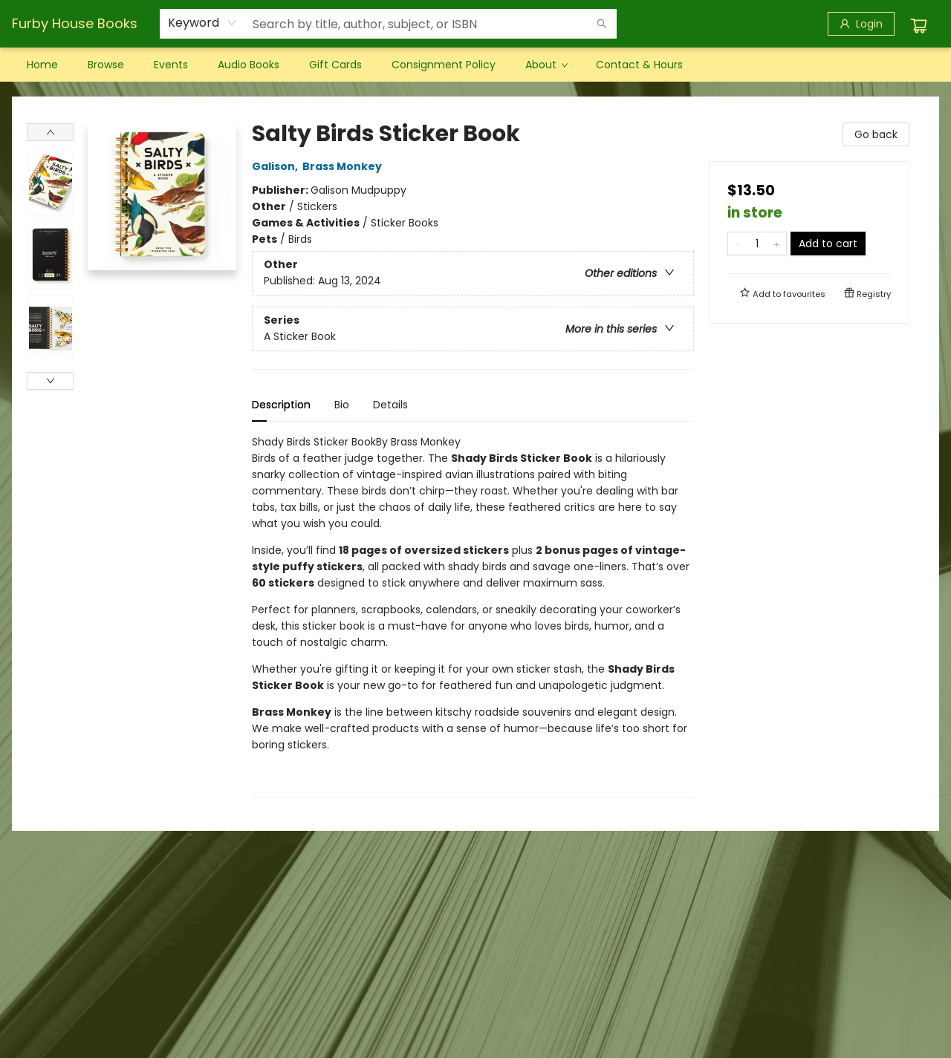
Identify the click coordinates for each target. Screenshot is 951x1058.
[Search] (602, 24)
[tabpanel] (473, 616)
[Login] (861, 24)
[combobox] (202, 23)
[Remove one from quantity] (737, 243)
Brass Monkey (344, 166)
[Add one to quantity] (776, 243)
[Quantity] (757, 243)
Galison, (277, 166)
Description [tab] (281, 404)
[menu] (475, 65)
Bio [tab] (341, 404)
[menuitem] (42, 65)
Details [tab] (390, 404)
